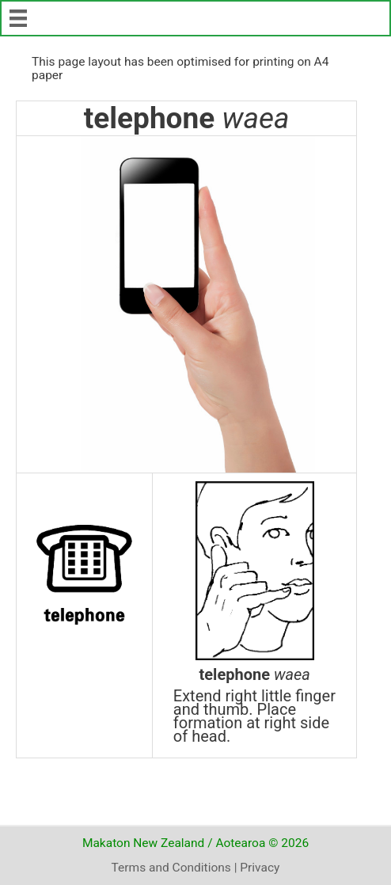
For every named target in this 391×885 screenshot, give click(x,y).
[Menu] (18, 18)
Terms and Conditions (171, 867)
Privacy (259, 867)
